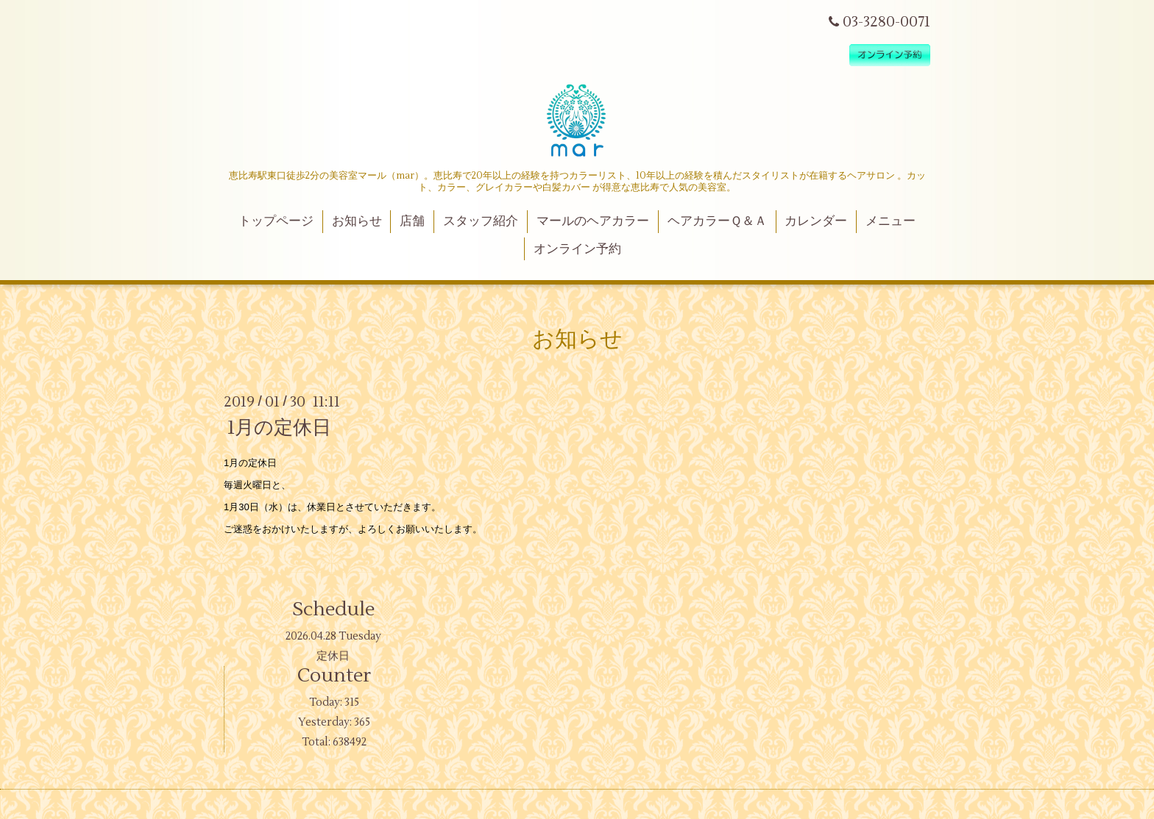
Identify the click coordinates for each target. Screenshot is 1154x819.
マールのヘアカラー (593, 221)
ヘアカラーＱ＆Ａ (717, 221)
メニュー (891, 221)
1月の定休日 (279, 427)
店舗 (412, 221)
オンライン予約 (577, 249)
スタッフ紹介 (480, 221)
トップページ (276, 221)
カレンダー (816, 221)
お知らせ (357, 221)
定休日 (333, 656)
